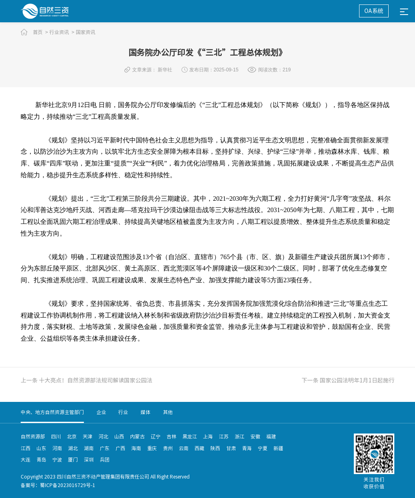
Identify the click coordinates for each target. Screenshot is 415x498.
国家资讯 (85, 32)
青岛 (41, 459)
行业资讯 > (62, 32)
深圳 (89, 459)
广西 (120, 448)
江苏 (224, 436)
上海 (208, 436)
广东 (104, 448)
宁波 (57, 459)
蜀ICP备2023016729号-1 (67, 485)
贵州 (168, 448)
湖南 (89, 448)
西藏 (199, 448)
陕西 (215, 448)
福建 (271, 436)
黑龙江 (189, 436)
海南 (136, 448)
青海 (247, 448)
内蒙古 (137, 436)
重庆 (152, 448)
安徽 (255, 436)
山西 (119, 436)
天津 (87, 436)
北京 (72, 436)
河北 (103, 436)
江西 (25, 448)
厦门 (73, 459)
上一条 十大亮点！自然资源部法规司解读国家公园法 (86, 380)
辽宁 (155, 436)
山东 (41, 448)
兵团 (104, 459)
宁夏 (262, 448)
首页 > (40, 32)
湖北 (73, 448)
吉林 (171, 436)
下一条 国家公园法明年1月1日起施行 (348, 380)
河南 (57, 448)
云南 (183, 448)
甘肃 (231, 448)
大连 (25, 459)
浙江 (239, 436)
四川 (56, 436)
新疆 (278, 448)
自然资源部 (33, 436)
